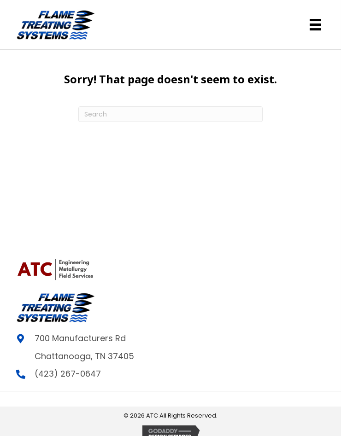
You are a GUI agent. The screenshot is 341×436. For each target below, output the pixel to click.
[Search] (170, 114)
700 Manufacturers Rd (80, 338)
